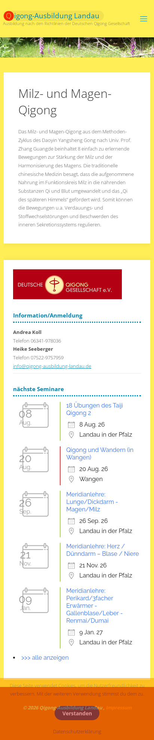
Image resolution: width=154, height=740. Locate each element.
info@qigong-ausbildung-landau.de (52, 366)
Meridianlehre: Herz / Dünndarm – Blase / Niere (102, 550)
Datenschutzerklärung (77, 731)
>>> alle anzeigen (45, 657)
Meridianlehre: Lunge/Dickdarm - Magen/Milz (92, 502)
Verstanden (77, 713)
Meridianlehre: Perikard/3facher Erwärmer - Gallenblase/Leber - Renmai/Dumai (94, 605)
